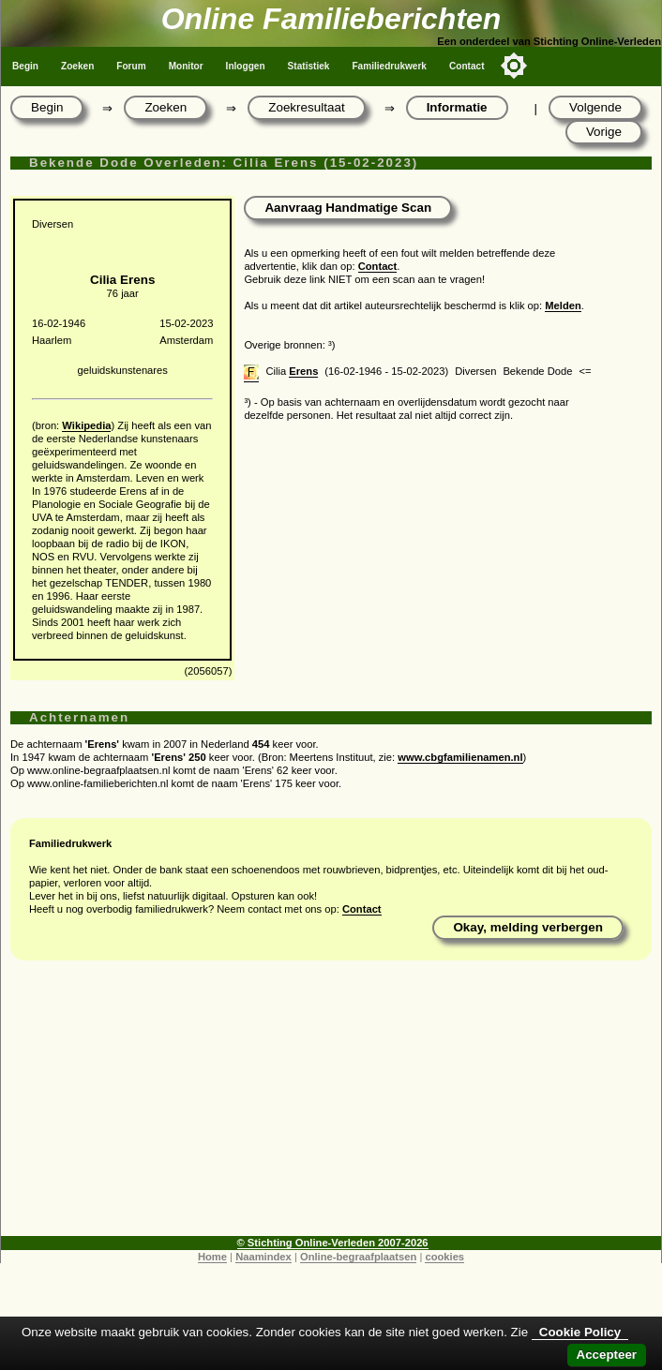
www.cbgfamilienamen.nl (460, 757)
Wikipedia (86, 425)
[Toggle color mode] (514, 65)
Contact (467, 66)
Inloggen (245, 66)
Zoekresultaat (306, 107)
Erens (303, 371)
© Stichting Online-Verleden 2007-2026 (333, 1242)
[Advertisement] (331, 1105)
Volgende (595, 107)
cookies (444, 1256)
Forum (130, 66)
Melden (563, 305)
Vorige (604, 132)
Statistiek (309, 66)
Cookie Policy (580, 1332)
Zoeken (77, 66)
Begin (25, 66)
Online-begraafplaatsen (358, 1256)
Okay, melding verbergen (528, 927)
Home (212, 1256)
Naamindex (263, 1256)
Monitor (186, 66)
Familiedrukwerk (389, 66)
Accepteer (607, 1355)
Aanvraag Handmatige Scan (347, 208)
